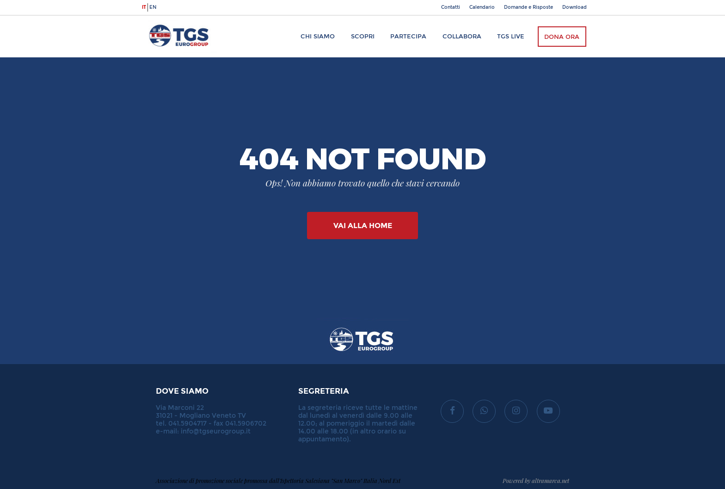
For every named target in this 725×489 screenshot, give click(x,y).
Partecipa (408, 36)
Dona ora (561, 36)
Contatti (450, 7)
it (144, 7)
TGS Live (510, 36)
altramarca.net (550, 480)
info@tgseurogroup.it (216, 431)
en (152, 7)
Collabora (461, 36)
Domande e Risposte (528, 7)
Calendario (482, 7)
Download (574, 7)
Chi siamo (318, 36)
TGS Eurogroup (170, 20)
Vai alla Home (362, 225)
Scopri (363, 36)
